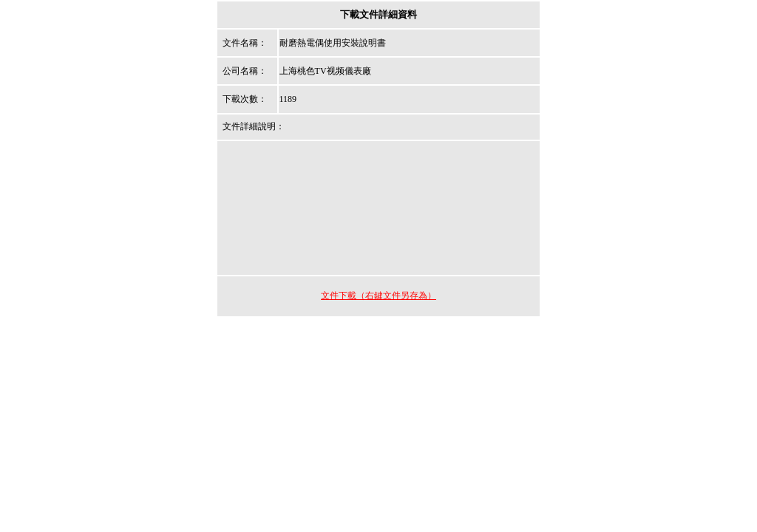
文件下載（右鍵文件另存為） (378, 295)
